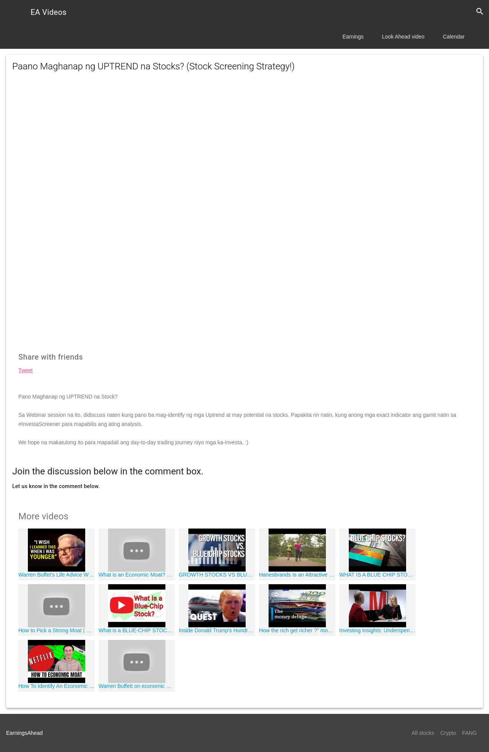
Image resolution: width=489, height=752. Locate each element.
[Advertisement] (244, 147)
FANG (469, 733)
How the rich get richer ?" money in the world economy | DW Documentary (297, 630)
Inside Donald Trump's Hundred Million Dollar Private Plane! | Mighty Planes (217, 630)
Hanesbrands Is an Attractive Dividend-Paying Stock (297, 575)
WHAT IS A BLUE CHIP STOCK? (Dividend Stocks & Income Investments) (377, 575)
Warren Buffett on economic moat (137, 686)
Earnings (353, 37)
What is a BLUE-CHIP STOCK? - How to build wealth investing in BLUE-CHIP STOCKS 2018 (137, 630)
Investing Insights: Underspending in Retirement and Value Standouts (377, 630)
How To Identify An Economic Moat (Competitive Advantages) (56, 686)
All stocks (423, 733)
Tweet (25, 370)
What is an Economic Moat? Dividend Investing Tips (137, 575)
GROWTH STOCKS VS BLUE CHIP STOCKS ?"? (217, 575)
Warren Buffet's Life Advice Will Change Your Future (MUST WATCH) (56, 575)
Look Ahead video (403, 37)
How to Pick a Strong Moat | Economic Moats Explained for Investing (56, 630)
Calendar (454, 37)
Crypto (448, 733)
